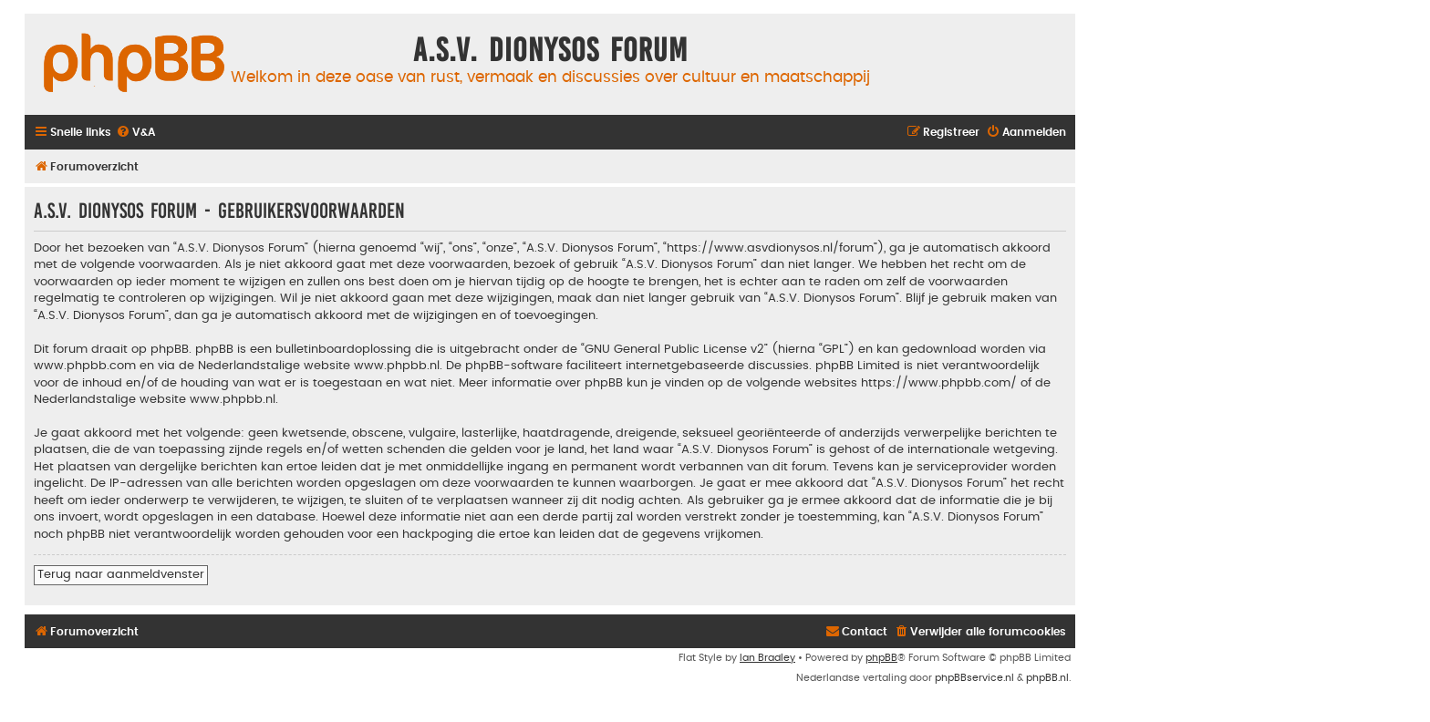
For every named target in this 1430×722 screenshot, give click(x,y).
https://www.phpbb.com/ (939, 382)
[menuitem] (135, 132)
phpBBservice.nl (974, 678)
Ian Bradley (767, 658)
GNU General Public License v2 (674, 349)
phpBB (881, 658)
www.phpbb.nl (397, 365)
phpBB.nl (1047, 678)
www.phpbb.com (85, 365)
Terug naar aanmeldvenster (120, 574)
